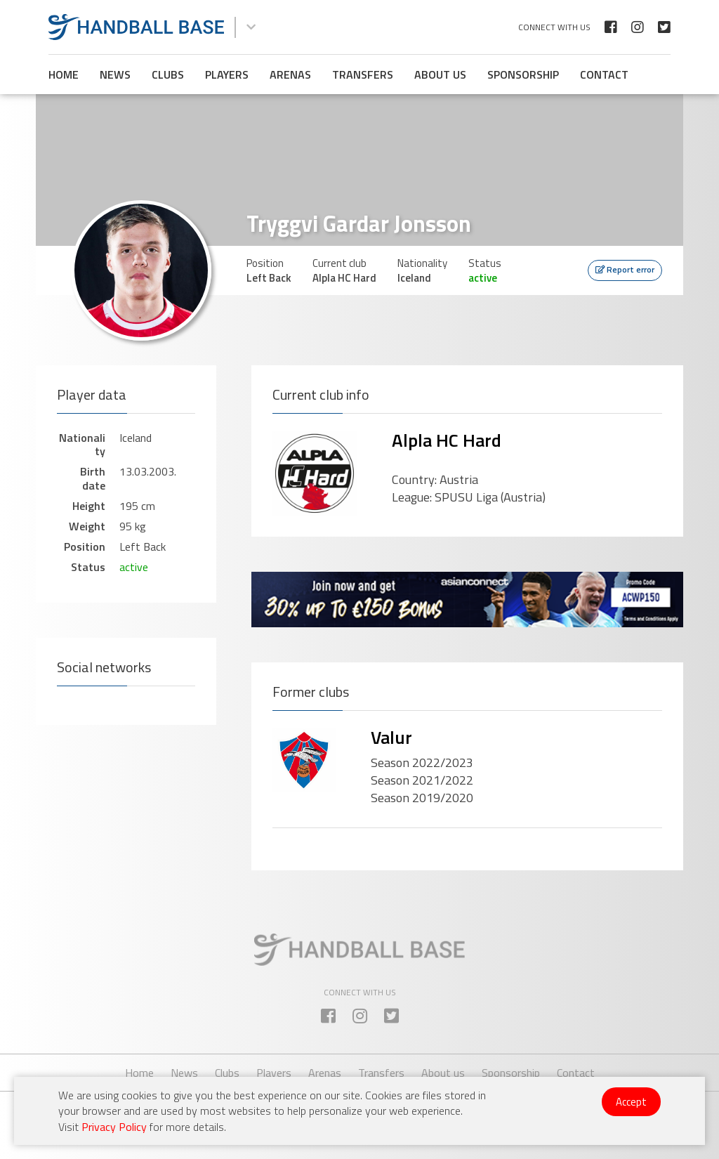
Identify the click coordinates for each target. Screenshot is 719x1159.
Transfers (362, 74)
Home (63, 74)
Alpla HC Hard (446, 440)
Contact (604, 74)
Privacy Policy (114, 1126)
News (115, 74)
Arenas (290, 74)
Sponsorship (523, 74)
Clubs (168, 74)
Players (227, 74)
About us (440, 74)
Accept (631, 1102)
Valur (391, 737)
